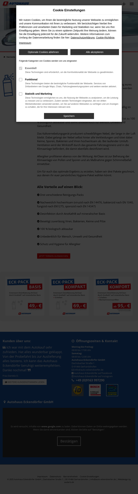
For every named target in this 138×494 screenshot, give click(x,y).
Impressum (25, 42)
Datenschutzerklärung (83, 37)
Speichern (68, 116)
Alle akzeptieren (95, 52)
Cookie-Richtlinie (105, 37)
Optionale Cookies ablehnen (43, 52)
